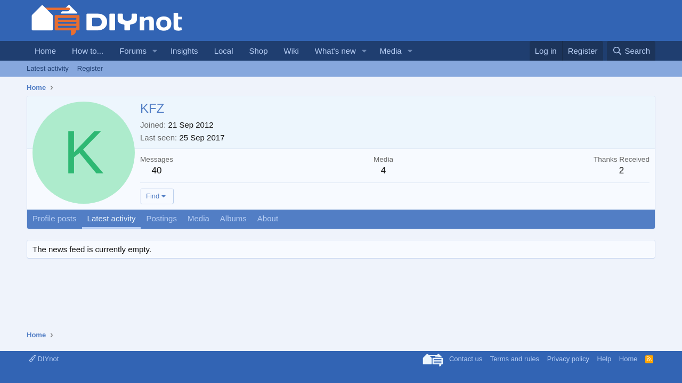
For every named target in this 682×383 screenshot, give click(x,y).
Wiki (291, 50)
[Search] (631, 51)
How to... (87, 50)
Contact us (465, 359)
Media (391, 50)
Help (604, 359)
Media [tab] (198, 218)
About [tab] (267, 218)
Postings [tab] (161, 218)
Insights (184, 50)
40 (157, 170)
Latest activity (48, 68)
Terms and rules (514, 359)
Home (45, 50)
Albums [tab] (233, 218)
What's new (335, 50)
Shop (258, 50)
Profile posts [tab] (55, 218)
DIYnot (44, 359)
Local (223, 50)
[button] (155, 51)
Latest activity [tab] (111, 218)
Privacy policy (568, 359)
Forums (133, 50)
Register (90, 68)
